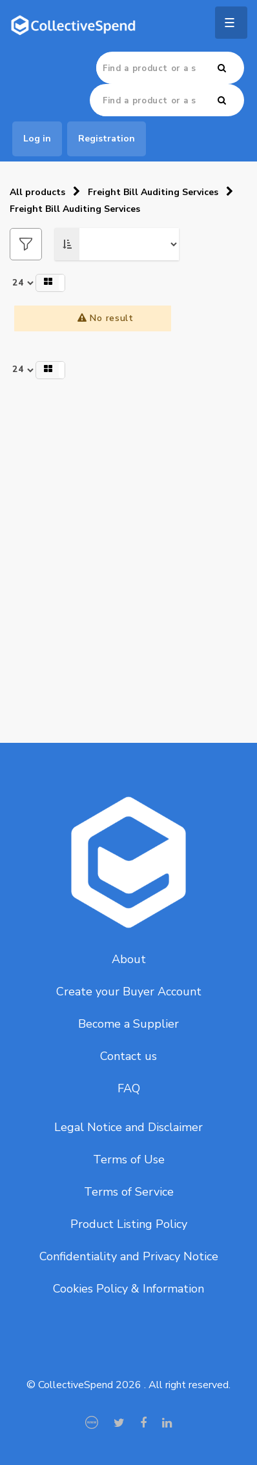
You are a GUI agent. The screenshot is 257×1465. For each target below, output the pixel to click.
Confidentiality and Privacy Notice (128, 1256)
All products (37, 192)
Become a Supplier (128, 1024)
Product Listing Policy (128, 1224)
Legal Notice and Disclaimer (128, 1127)
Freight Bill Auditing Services (153, 192)
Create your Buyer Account (128, 991)
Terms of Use (129, 1159)
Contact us (128, 1056)
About (129, 959)
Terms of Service (129, 1192)
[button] (50, 283)
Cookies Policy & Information (128, 1288)
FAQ (129, 1088)
